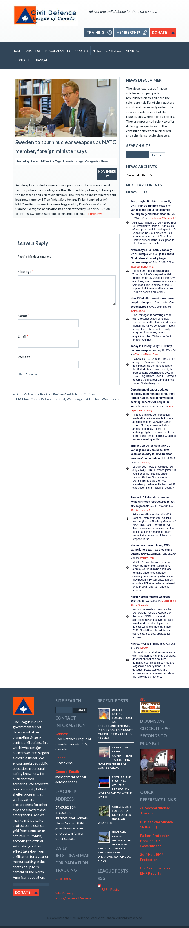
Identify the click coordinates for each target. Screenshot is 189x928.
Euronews (95, 213)
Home (17, 51)
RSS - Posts (108, 889)
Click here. (63, 878)
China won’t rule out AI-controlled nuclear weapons (115, 815)
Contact (22, 60)
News (97, 51)
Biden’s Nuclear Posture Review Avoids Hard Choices (54, 399)
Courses (81, 51)
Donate (23, 892)
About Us (33, 51)
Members (132, 51)
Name (23, 321)
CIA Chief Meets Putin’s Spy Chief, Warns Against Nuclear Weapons (68, 404)
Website (24, 362)
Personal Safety (57, 51)
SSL (142, 699)
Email (23, 342)
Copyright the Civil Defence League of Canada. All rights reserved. (96, 918)
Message (25, 272)
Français (41, 60)
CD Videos (113, 51)
